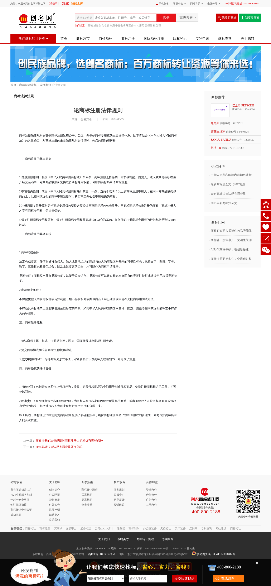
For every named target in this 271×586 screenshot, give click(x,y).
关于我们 (104, 539)
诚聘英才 (123, 539)
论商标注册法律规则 (53, 85)
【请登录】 (53, 3)
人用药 (140, 25)
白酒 (112, 25)
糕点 (155, 25)
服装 (90, 25)
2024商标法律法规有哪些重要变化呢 (59, 446)
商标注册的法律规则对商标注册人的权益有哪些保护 (69, 440)
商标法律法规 (28, 85)
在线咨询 (227, 578)
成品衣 (97, 25)
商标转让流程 (145, 539)
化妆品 (105, 25)
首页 (13, 85)
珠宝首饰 (131, 25)
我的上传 (77, 3)
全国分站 (212, 3)
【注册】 (66, 3)
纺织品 (148, 25)
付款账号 (167, 539)
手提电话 (120, 25)
